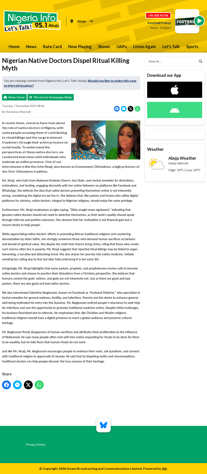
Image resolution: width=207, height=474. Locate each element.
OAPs (121, 46)
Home (14, 46)
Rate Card (52, 46)
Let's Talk (171, 46)
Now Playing (80, 46)
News (31, 46)
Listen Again (144, 46)
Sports (192, 46)
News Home (16, 97)
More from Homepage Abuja (53, 97)
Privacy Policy (36, 444)
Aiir (164, 468)
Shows (104, 46)
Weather (155, 149)
